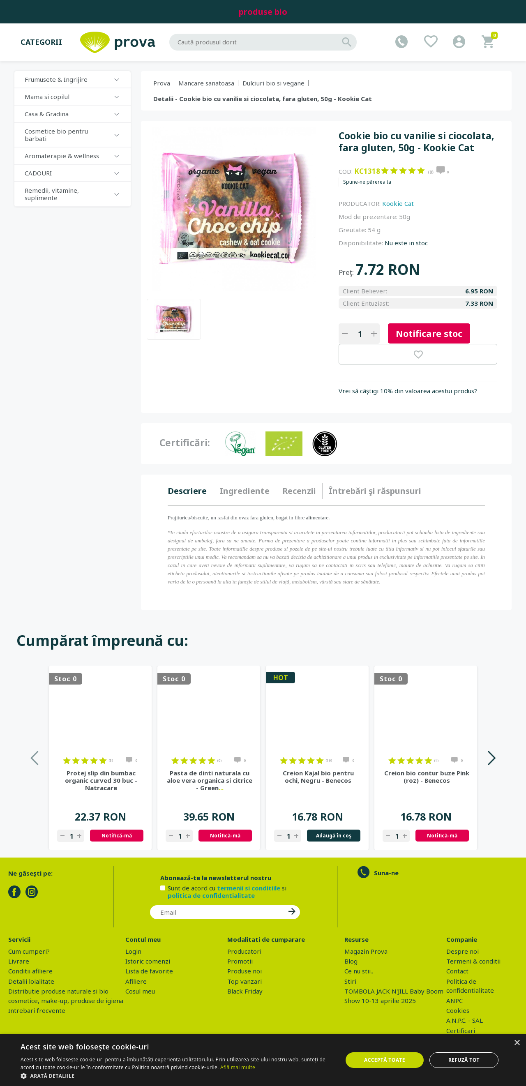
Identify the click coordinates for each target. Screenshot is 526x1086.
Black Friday (245, 991)
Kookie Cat (398, 203)
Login (133, 951)
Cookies (457, 1010)
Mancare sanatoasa (206, 83)
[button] (177, 1076)
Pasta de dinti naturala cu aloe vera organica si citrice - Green (209, 780)
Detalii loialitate (31, 981)
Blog (351, 961)
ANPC (454, 1000)
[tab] (190, 491)
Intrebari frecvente (36, 1010)
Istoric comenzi (147, 961)
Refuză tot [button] (464, 1059)
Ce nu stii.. (358, 971)
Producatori (244, 951)
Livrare (18, 961)
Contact (457, 971)
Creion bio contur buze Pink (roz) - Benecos (426, 776)
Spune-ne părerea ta (367, 182)
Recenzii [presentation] (299, 490)
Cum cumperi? (29, 951)
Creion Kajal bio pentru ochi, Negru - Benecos (318, 776)
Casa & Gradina (47, 114)
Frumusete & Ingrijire (56, 79)
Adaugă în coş (333, 835)
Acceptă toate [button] (384, 1059)
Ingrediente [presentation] (244, 490)
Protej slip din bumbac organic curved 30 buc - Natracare (101, 780)
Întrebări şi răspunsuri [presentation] (375, 490)
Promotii (240, 961)
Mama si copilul (47, 96)
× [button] (517, 1043)
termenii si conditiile (248, 888)
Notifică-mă (117, 835)
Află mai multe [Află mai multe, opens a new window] (237, 1067)
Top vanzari (244, 981)
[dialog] (263, 1060)
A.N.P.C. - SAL (464, 1020)
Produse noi (244, 971)
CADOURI (38, 173)
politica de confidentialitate (211, 895)
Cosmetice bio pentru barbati (56, 135)
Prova (161, 83)
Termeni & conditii (473, 961)
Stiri (350, 981)
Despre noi (462, 951)
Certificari (460, 1030)
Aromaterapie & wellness (62, 156)
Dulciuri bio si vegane (273, 83)
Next (491, 758)
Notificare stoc (429, 333)
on (385, 170)
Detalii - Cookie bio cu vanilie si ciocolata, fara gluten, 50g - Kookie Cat (262, 99)
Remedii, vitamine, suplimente (52, 194)
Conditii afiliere (30, 971)
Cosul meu (140, 991)
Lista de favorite (149, 971)
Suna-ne (386, 873)
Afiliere (136, 981)
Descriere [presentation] (187, 490)
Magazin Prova (366, 951)
